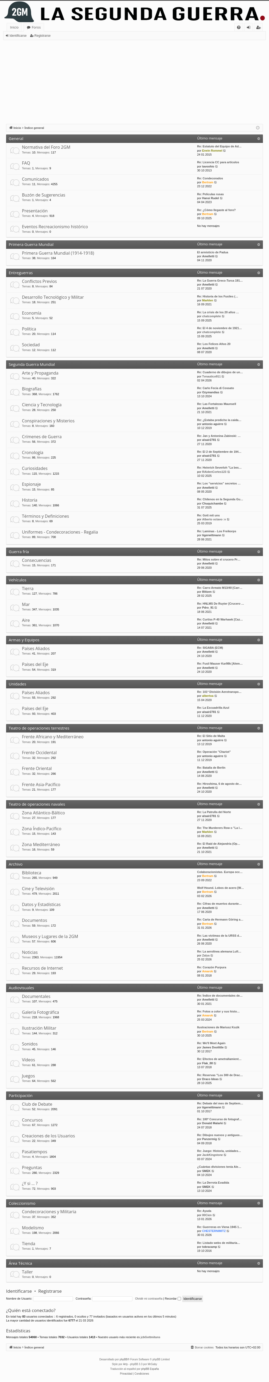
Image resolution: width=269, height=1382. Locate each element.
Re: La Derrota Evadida (213, 1182)
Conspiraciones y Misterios (48, 421)
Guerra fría (19, 551)
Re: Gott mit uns (208, 515)
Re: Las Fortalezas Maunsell (216, 403)
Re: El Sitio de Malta (211, 735)
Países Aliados (36, 648)
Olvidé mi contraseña (148, 1298)
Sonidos (30, 1044)
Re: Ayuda (204, 1210)
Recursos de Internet (42, 968)
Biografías (31, 389)
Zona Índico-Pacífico (41, 829)
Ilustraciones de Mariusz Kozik (218, 1027)
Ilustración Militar (39, 1028)
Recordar (173, 1298)
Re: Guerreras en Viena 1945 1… (219, 1227)
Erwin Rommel (212, 150)
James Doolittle (213, 1047)
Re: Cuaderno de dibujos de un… (220, 372)
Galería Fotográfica (40, 1012)
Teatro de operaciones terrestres (39, 728)
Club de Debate (37, 1104)
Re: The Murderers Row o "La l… (219, 827)
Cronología (32, 452)
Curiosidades (35, 468)
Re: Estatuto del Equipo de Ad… (219, 146)
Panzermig (209, 1139)
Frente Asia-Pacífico (41, 784)
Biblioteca (31, 873)
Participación (21, 1095)
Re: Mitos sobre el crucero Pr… (218, 559)
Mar (26, 604)
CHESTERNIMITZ (214, 1230)
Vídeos (28, 1060)
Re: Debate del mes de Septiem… (220, 1103)
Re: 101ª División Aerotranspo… (219, 691)
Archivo (15, 864)
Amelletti (208, 256)
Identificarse (18, 36)
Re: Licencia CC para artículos (218, 162)
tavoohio (208, 166)
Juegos (28, 1076)
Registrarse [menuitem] (259, 28)
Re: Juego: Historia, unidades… (219, 1150)
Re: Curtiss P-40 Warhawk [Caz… (220, 619)
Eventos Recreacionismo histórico (55, 227)
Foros (36, 27)
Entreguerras (21, 272)
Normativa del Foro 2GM (46, 147)
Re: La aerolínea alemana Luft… (219, 951)
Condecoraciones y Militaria (49, 1212)
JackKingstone (212, 1154)
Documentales (36, 996)
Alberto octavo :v (214, 519)
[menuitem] (239, 27)
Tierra (28, 588)
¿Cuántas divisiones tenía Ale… (219, 1166)
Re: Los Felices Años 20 (213, 344)
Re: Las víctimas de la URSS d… (219, 935)
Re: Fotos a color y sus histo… (218, 1011)
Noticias (30, 952)
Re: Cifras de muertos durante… (219, 903)
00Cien (207, 1215)
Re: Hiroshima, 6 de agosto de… (219, 783)
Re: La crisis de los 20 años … (218, 312)
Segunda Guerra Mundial (32, 364)
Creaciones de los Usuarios (48, 1136)
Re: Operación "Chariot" (214, 751)
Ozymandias (210, 392)
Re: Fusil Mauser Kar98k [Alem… (220, 663)
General (16, 138)
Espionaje (31, 484)
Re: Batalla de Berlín (211, 767)
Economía (31, 313)
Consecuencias (36, 560)
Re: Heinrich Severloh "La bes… (219, 467)
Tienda (28, 1243)
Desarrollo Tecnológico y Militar (53, 297)
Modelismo (33, 1228)
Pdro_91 (208, 607)
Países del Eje (35, 664)
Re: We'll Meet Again (211, 1043)
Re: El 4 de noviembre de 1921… (219, 328)
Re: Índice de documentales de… (220, 995)
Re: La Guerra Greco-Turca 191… (220, 280)
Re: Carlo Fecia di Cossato (215, 388)
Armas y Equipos (24, 639)
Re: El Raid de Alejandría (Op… (218, 843)
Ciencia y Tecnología (42, 405)
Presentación (35, 211)
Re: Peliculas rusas (210, 194)
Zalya (206, 955)
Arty (125, 1364)
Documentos (34, 920)
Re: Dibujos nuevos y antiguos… (220, 1135)
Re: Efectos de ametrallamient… (219, 1059)
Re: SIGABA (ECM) (210, 647)
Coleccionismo (22, 1203)
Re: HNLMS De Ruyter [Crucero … (220, 603)
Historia (29, 500)
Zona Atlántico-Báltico (43, 813)
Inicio (14, 27)
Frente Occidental (39, 752)
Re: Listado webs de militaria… (218, 1242)
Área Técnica (20, 1263)
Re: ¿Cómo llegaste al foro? (216, 210)
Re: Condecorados (210, 178)
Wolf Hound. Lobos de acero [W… (220, 887)
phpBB (124, 1359)
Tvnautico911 (211, 376)
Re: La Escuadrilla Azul (213, 707)
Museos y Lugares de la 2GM (50, 936)
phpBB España (150, 1368)
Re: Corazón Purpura (211, 967)
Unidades (17, 684)
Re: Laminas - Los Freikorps (216, 531)
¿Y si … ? (30, 1183)
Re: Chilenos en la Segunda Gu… (220, 499)
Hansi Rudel (210, 198)
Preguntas (32, 1167)
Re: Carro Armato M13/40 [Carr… (219, 587)
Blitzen (207, 591)
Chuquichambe (212, 503)
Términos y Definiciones (45, 516)
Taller (27, 1272)
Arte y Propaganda (40, 373)
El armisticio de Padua (212, 252)
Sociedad (31, 345)
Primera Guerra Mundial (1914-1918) (58, 253)
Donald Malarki (212, 1123)
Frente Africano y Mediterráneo (53, 737)
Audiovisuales (21, 987)
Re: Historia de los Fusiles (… (217, 296)
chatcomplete (211, 316)
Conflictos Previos (39, 281)
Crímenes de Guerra (42, 437)
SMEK (206, 1171)
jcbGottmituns (150, 1337)
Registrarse (42, 36)
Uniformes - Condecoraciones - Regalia (60, 532)
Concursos (32, 1120)
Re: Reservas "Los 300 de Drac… (220, 1075)
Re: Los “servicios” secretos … (218, 483)
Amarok (207, 971)
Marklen (207, 300)
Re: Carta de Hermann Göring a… (220, 919)
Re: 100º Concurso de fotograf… (219, 1119)
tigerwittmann (211, 535)
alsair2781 (209, 439)
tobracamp (209, 1246)
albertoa (208, 695)
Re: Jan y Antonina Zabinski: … (219, 435)
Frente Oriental (37, 768)
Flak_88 (207, 1063)
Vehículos (17, 579)
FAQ (26, 163)
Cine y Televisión (38, 888)
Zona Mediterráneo (41, 844)
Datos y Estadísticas (41, 904)
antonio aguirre (212, 424)
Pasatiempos (34, 1152)
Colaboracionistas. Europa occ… (220, 872)
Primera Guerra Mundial (31, 244)
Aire (26, 620)
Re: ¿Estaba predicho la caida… (219, 420)
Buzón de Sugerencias (43, 195)
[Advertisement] (134, 80)
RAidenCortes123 (214, 471)
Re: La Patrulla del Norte (214, 812)
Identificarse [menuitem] (250, 28)
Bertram (207, 182)
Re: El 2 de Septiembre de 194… (219, 451)
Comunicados (35, 179)
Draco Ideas (210, 1079)
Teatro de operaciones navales (37, 804)
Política (29, 329)
